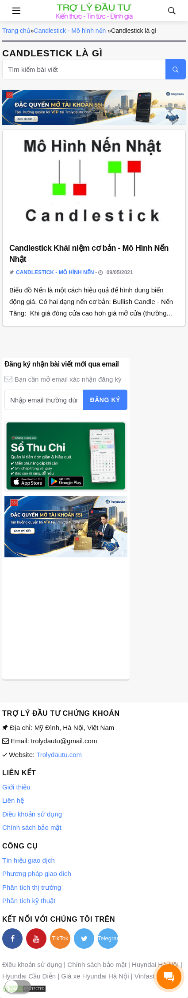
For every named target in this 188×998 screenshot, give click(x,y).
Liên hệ (13, 800)
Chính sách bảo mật (31, 827)
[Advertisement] (65, 617)
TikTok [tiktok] (60, 938)
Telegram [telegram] (108, 938)
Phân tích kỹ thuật (28, 900)
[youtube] (36, 938)
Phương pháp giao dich (36, 873)
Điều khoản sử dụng (32, 814)
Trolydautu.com (59, 754)
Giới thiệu (16, 787)
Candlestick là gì (134, 30)
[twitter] (84, 938)
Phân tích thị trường (31, 887)
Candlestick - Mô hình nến (70, 30)
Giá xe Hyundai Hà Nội (95, 976)
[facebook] (12, 938)
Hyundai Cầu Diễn (29, 976)
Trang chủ (16, 30)
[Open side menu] (11, 10)
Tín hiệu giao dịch (28, 860)
